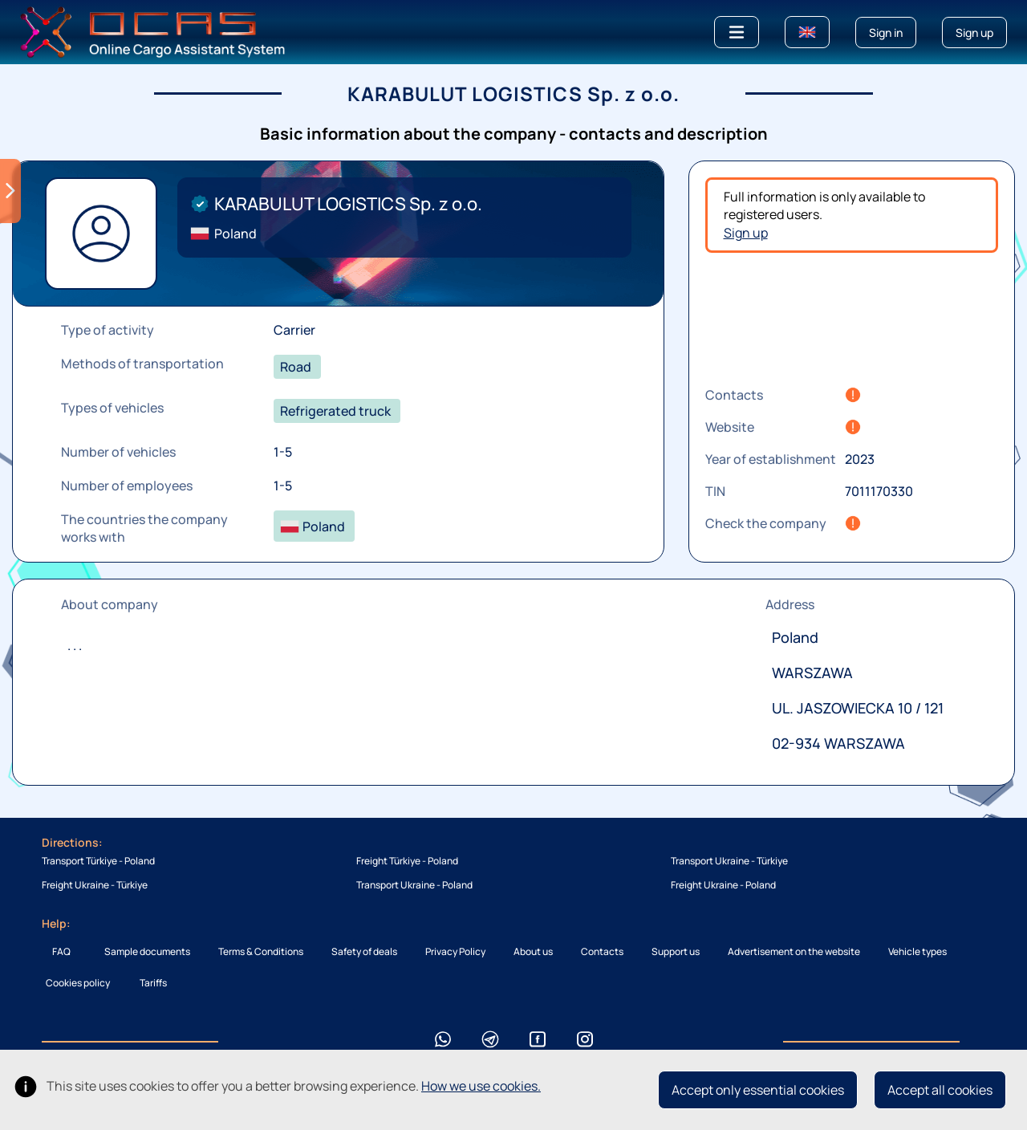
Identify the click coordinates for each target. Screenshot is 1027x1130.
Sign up (746, 233)
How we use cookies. (481, 1086)
